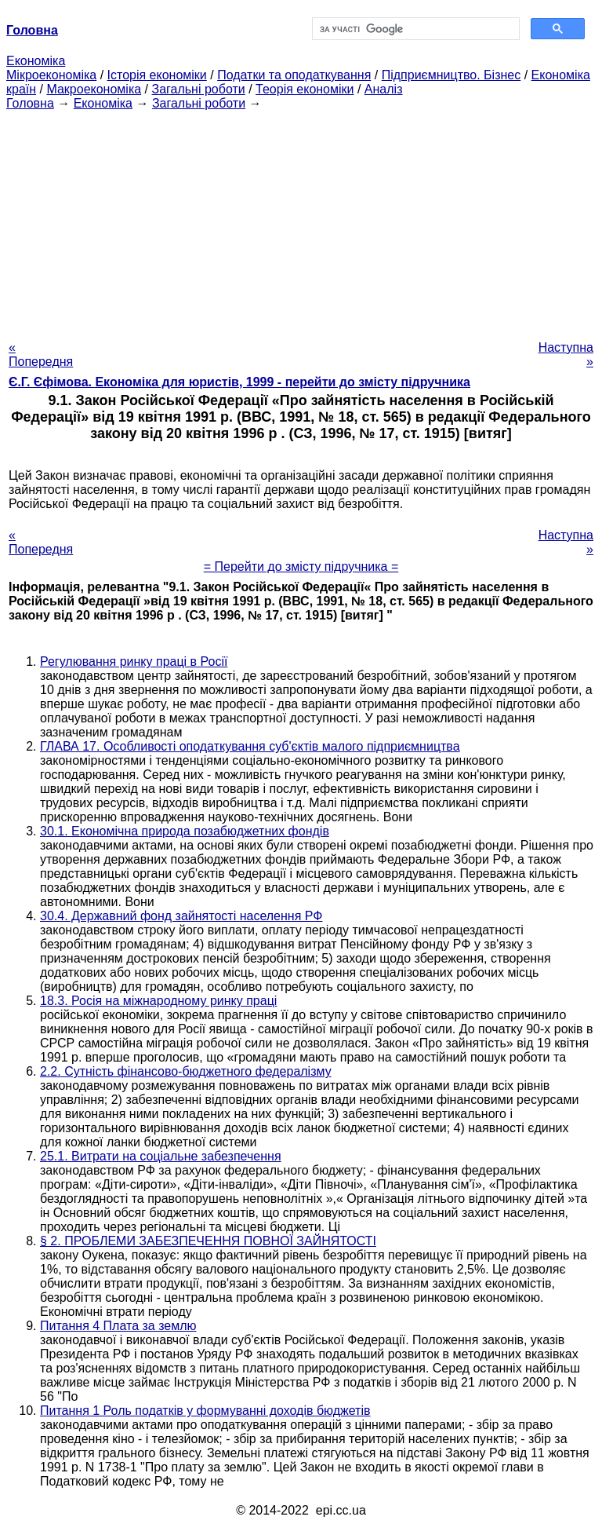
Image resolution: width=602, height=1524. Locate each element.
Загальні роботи (198, 89)
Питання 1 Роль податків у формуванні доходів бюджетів (205, 1410)
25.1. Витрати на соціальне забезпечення (160, 1156)
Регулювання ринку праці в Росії (133, 661)
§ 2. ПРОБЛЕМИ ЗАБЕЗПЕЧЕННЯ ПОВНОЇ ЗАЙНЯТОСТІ (208, 1241)
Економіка (35, 61)
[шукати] (414, 29)
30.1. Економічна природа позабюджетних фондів (184, 831)
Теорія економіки (305, 89)
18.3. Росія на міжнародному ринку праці (158, 1000)
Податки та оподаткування (294, 75)
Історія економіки (157, 75)
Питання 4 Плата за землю (118, 1325)
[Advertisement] (301, 221)
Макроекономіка (93, 89)
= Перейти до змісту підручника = (301, 566)
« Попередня (41, 354)
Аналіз (383, 89)
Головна (30, 103)
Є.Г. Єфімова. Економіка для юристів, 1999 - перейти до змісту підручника (239, 382)
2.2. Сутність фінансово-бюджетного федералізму (186, 1071)
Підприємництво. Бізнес (451, 75)
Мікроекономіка (51, 75)
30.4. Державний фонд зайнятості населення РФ (181, 916)
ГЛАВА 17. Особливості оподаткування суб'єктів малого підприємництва (250, 746)
